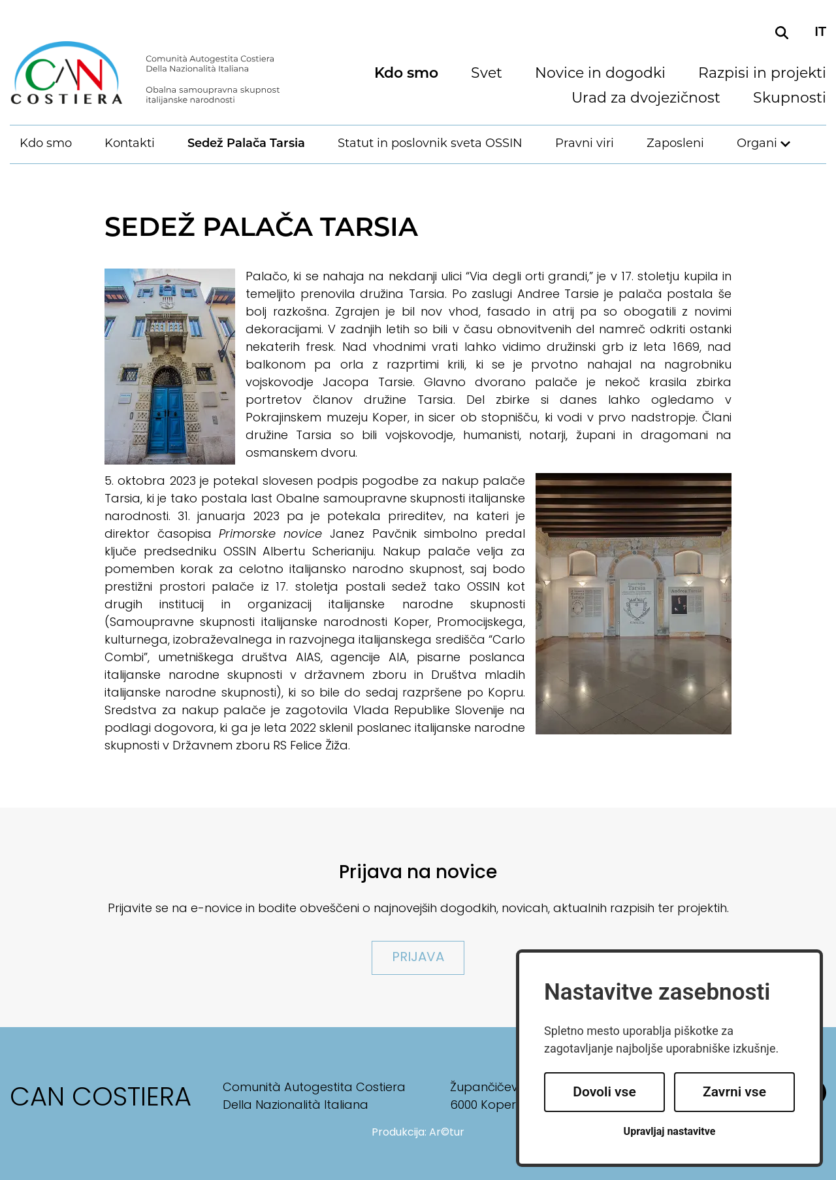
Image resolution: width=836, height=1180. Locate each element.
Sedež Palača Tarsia (246, 144)
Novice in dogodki (600, 74)
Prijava (418, 957)
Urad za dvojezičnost (645, 99)
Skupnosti (789, 99)
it (820, 32)
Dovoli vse (604, 1092)
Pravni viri (584, 144)
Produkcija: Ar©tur (418, 1133)
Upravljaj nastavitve (670, 1131)
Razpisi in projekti (762, 74)
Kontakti (129, 144)
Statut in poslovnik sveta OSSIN (430, 144)
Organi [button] (757, 144)
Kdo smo (406, 74)
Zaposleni (675, 144)
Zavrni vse (734, 1092)
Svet (486, 74)
